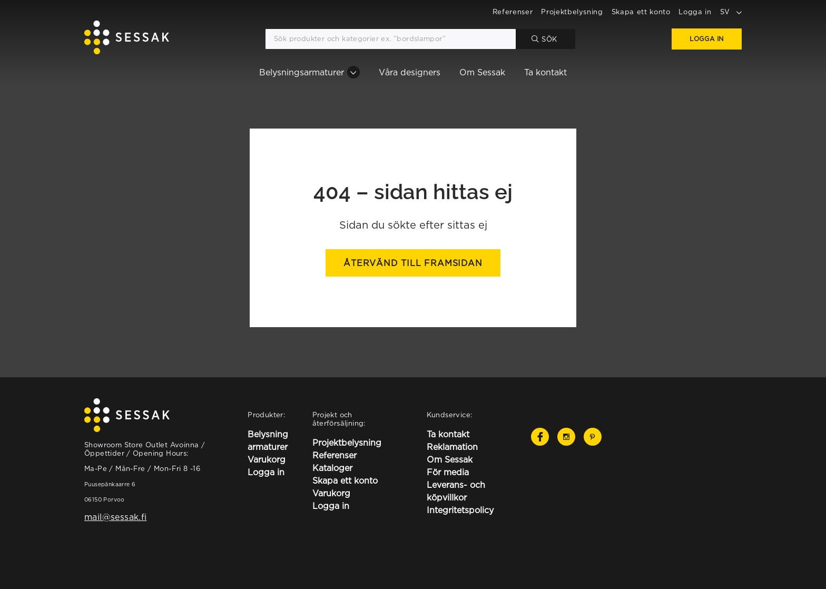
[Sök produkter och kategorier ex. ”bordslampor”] (391, 39)
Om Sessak (482, 72)
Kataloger (332, 468)
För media (448, 472)
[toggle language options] (739, 11)
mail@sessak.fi (115, 517)
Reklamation (452, 446)
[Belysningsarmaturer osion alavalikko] (353, 72)
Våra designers (409, 72)
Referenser (513, 11)
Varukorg (267, 459)
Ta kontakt (545, 72)
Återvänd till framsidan (412, 263)
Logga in (694, 11)
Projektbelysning (572, 11)
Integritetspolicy (460, 510)
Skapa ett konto (641, 11)
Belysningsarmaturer (301, 72)
